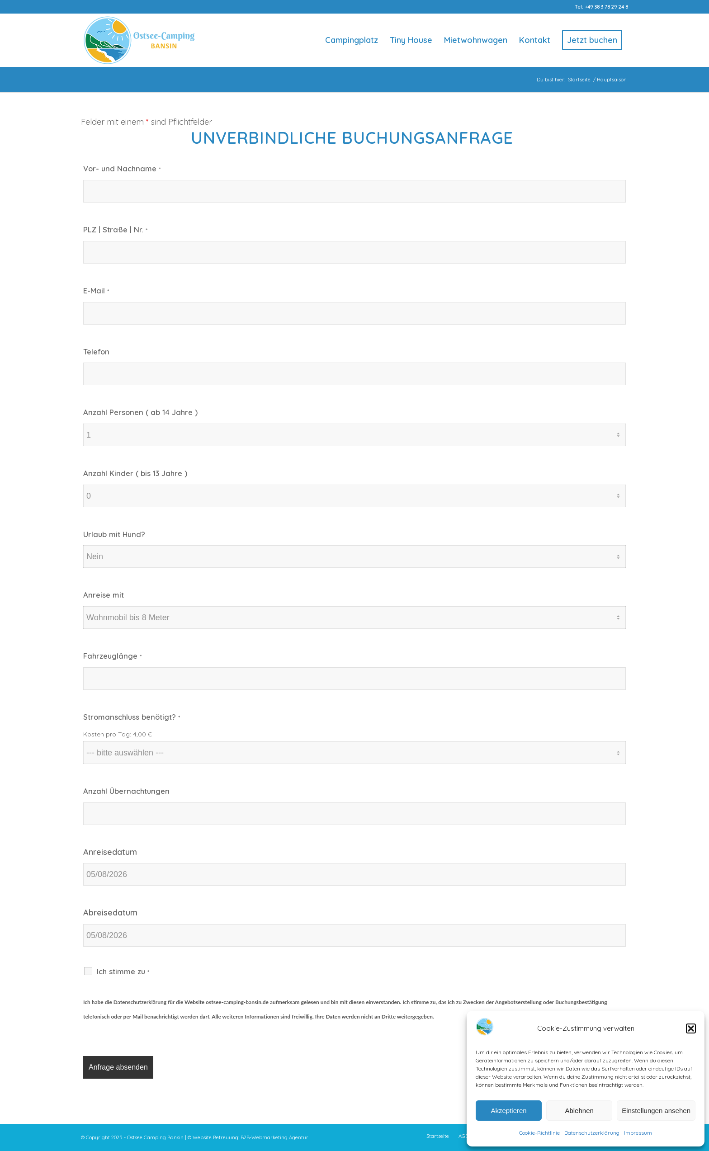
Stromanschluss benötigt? (131, 717)
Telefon (96, 351)
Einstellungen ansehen (656, 1110)
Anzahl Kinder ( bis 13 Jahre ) (135, 473)
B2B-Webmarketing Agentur (274, 1137)
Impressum (638, 1132)
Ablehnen (579, 1110)
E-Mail (96, 290)
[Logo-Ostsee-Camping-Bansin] (139, 40)
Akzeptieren (508, 1110)
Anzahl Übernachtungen (126, 791)
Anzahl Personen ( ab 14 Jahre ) (140, 412)
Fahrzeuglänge (112, 655)
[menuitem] (351, 40)
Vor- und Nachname (122, 168)
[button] (690, 1028)
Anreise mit (103, 594)
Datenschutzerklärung (591, 1132)
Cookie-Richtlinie (539, 1132)
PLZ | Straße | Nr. (115, 229)
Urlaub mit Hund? (114, 534)
